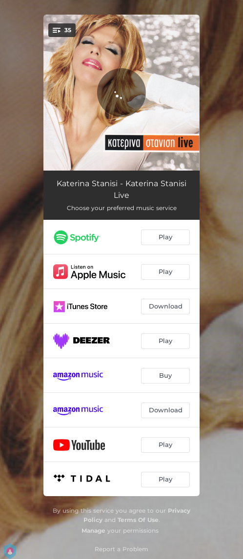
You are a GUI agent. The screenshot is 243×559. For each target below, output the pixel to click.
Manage (93, 530)
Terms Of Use (138, 519)
